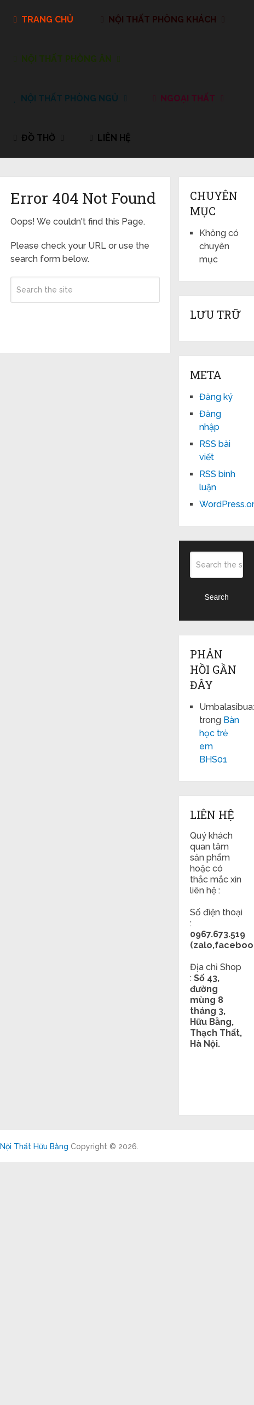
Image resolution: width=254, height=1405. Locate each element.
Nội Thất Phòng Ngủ (66, 98)
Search (85, 321)
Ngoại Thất (184, 98)
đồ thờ (34, 138)
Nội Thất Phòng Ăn (63, 59)
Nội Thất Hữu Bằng (34, 1146)
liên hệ (110, 138)
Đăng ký (216, 397)
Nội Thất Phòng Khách (158, 19)
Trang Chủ (43, 19)
